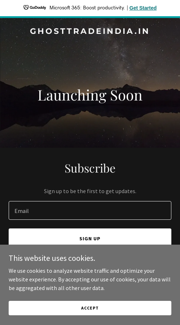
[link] (90, 31)
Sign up (90, 238)
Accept (89, 308)
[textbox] (90, 210)
